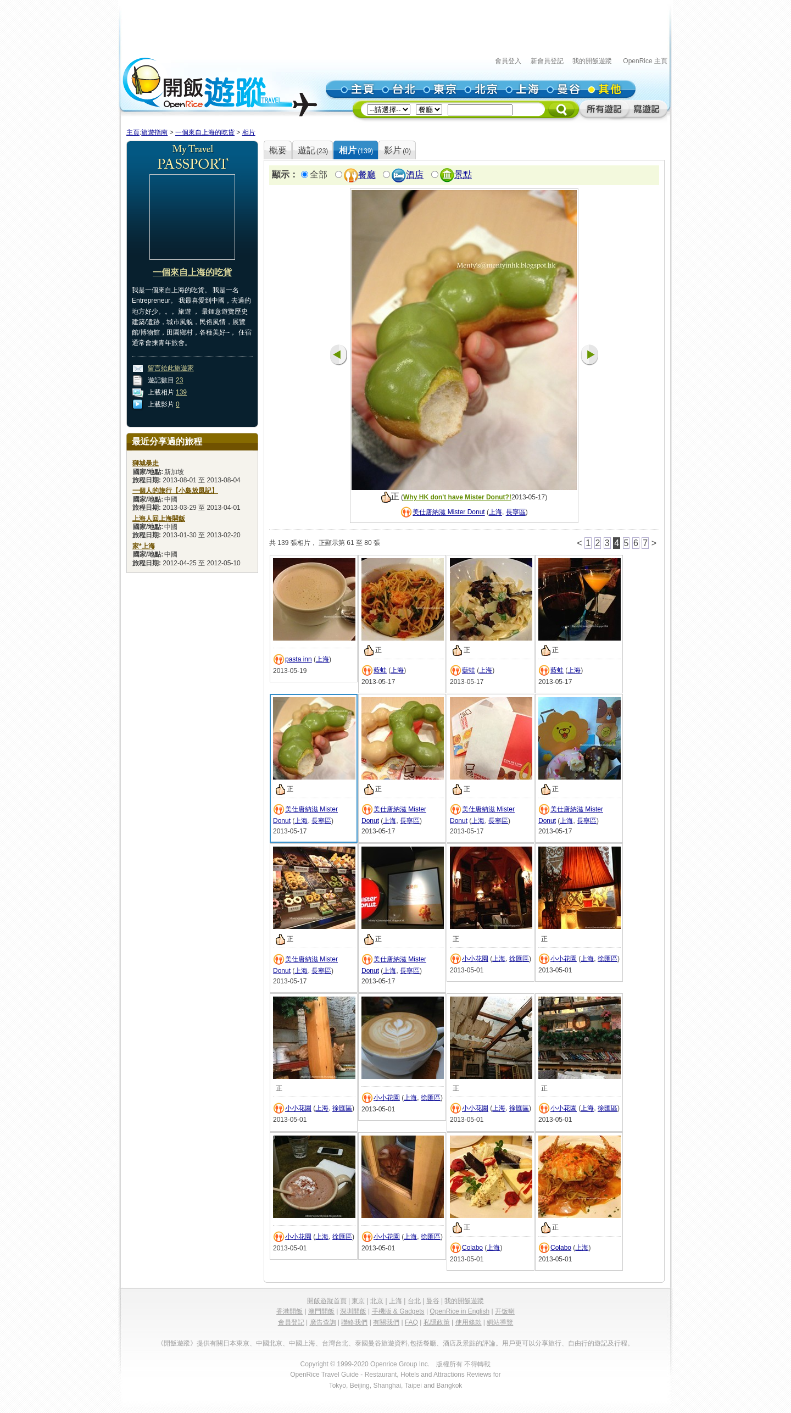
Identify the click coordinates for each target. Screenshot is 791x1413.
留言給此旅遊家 (171, 368)
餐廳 (367, 175)
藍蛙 (380, 670)
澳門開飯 (321, 1311)
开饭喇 (505, 1311)
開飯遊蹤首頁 (327, 1301)
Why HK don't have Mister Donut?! (457, 497)
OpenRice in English (459, 1311)
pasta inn (298, 659)
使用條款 (468, 1322)
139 (181, 392)
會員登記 (291, 1322)
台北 (414, 1301)
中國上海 (302, 1343)
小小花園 (475, 959)
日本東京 (236, 1343)
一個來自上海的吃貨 (205, 132)
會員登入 (508, 61)
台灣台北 (335, 1343)
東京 (358, 1301)
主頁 (133, 132)
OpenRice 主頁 (645, 61)
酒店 (415, 175)
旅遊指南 (154, 132)
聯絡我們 (354, 1322)
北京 (376, 1301)
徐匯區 (519, 959)
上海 (495, 512)
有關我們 (386, 1322)
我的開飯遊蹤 (592, 61)
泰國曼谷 (368, 1343)
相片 (248, 132)
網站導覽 (500, 1322)
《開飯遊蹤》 (177, 1343)
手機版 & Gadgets (398, 1311)
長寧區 (516, 512)
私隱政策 (437, 1322)
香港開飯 (289, 1311)
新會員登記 (547, 61)
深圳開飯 (353, 1311)
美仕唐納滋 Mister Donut (448, 512)
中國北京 (269, 1343)
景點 (463, 175)
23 (179, 380)
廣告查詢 (323, 1322)
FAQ (411, 1322)
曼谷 (432, 1301)
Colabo (472, 1247)
